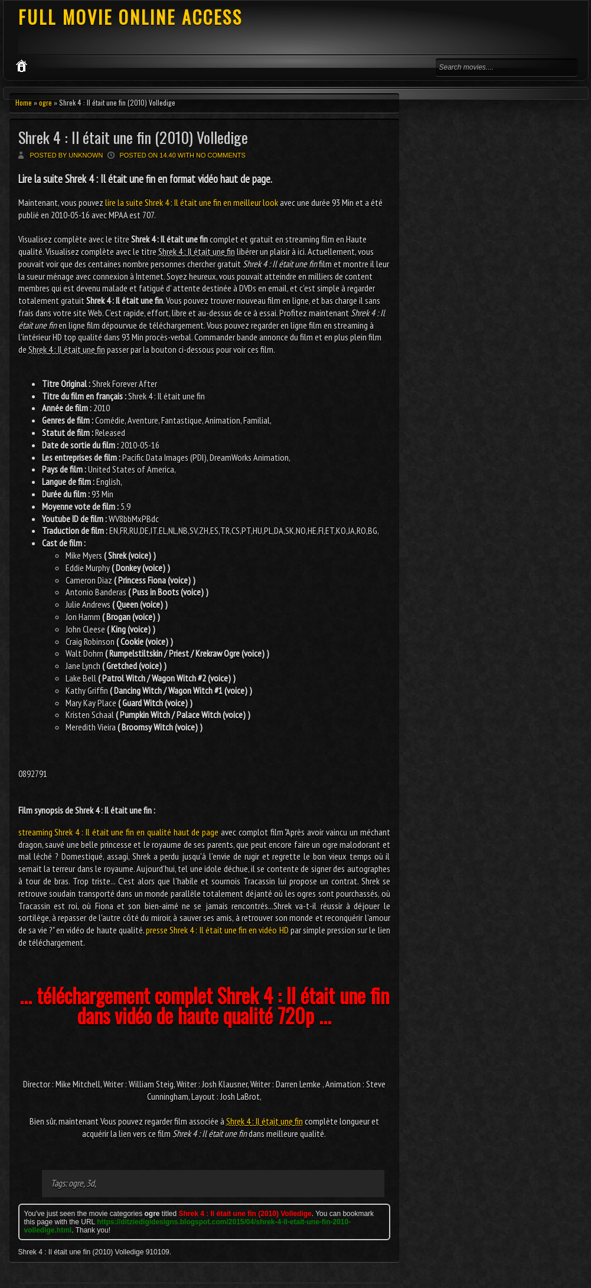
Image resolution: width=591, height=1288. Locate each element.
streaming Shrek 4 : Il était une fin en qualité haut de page (118, 832)
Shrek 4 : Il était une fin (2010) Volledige (133, 137)
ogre (45, 102)
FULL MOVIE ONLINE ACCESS (130, 17)
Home (23, 102)
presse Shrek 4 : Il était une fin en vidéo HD (217, 930)
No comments (221, 155)
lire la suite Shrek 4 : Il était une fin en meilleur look (191, 202)
